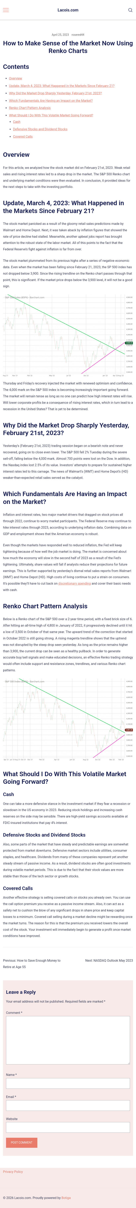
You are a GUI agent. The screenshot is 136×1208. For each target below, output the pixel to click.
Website (11, 1119)
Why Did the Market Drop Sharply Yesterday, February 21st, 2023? (55, 93)
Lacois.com (68, 10)
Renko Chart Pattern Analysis (30, 108)
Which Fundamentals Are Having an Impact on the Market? (51, 101)
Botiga (66, 1198)
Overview (15, 78)
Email (11, 1097)
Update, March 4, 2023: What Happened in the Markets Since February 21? (62, 86)
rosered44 (78, 34)
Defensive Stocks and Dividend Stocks (40, 129)
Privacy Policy (13, 1172)
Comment (14, 1013)
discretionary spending (74, 583)
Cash (16, 122)
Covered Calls (23, 137)
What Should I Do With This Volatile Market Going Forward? (51, 115)
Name (11, 1075)
